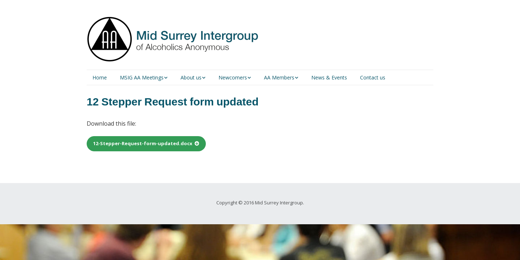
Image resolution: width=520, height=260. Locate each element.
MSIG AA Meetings (142, 77)
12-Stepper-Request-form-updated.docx (142, 143)
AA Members (279, 77)
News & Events (329, 77)
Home (99, 77)
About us (191, 77)
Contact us (372, 77)
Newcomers (232, 77)
